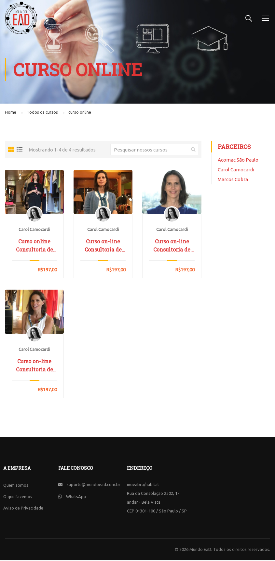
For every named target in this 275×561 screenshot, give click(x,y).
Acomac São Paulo (238, 160)
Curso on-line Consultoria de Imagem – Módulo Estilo (34, 366)
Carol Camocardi (236, 170)
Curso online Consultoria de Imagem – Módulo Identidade (34, 246)
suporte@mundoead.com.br (93, 485)
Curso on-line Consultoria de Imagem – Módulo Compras (171, 246)
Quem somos (15, 485)
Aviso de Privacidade (23, 508)
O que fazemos (17, 497)
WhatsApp (76, 497)
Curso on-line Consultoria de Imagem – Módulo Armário (103, 246)
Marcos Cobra (233, 180)
